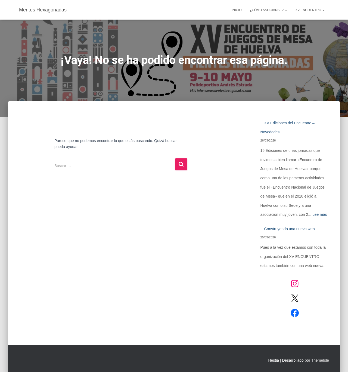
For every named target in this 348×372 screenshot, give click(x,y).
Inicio (237, 10)
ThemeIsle (320, 360)
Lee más (319, 214)
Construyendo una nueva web (289, 229)
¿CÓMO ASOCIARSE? (268, 10)
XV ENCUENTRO (310, 10)
